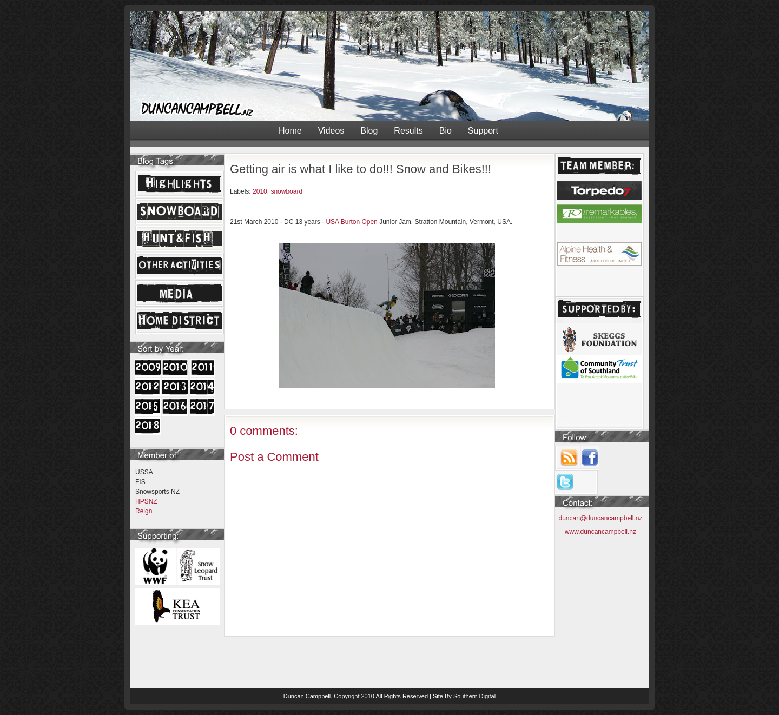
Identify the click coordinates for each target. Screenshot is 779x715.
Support (483, 130)
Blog (369, 130)
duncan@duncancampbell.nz (601, 518)
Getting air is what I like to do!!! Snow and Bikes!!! (360, 169)
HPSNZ (146, 501)
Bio (445, 130)
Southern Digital (474, 696)
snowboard (286, 191)
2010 (260, 191)
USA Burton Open (351, 222)
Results (408, 130)
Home (290, 130)
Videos (331, 130)
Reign (143, 511)
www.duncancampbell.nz (600, 531)
